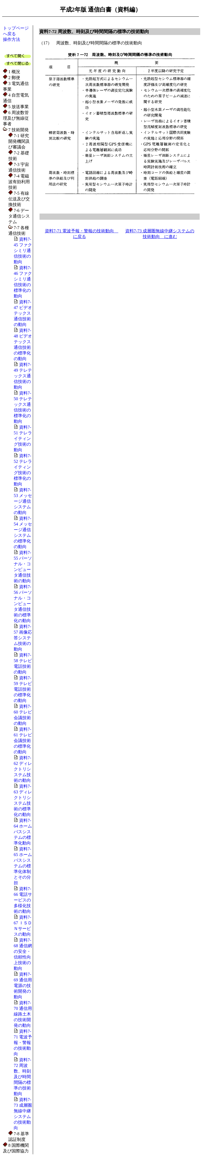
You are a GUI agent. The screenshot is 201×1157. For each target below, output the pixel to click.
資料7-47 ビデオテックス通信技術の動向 (23, 313)
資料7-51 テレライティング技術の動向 (23, 438)
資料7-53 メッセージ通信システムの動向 (23, 501)
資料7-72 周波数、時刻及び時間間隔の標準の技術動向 (22, 1076)
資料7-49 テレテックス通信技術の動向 (23, 375)
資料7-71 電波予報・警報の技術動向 (23, 1042)
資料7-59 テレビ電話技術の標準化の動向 (23, 689)
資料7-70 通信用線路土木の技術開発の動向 (23, 1014)
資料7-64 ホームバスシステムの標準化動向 (23, 831)
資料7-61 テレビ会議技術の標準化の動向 (23, 740)
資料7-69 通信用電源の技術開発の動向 (23, 985)
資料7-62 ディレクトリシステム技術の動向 (23, 769)
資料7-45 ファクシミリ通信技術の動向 (23, 250)
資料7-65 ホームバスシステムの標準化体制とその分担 (23, 866)
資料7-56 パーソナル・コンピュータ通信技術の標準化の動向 (23, 603)
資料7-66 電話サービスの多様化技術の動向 (23, 900)
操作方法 (11, 39)
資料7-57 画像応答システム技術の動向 (23, 637)
